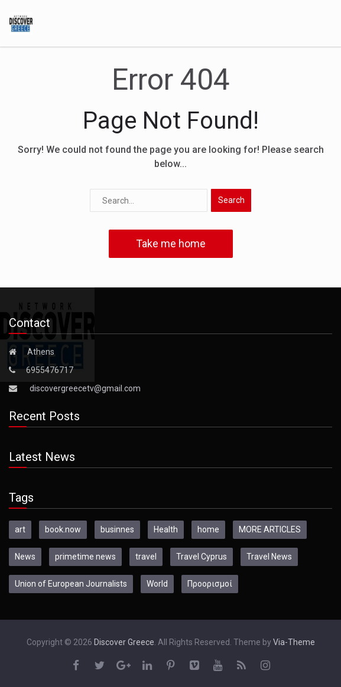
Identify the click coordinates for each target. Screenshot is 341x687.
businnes (117, 529)
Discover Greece (124, 642)
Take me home (171, 243)
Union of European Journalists (71, 583)
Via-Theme (294, 642)
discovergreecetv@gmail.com (85, 388)
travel (146, 556)
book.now (63, 529)
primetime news (85, 556)
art (20, 529)
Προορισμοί (209, 583)
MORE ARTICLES (270, 529)
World (157, 583)
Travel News (269, 556)
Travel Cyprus (201, 556)
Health (166, 529)
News (25, 556)
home (208, 529)
